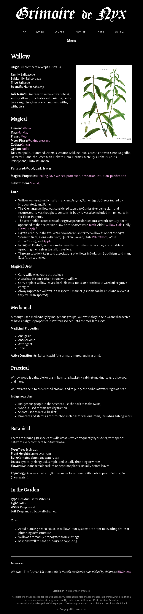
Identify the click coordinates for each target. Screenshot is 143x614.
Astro (40, 32)
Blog (23, 32)
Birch (92, 225)
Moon (24, 136)
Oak (119, 225)
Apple (31, 229)
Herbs (99, 32)
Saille (25, 149)
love (52, 176)
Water (27, 128)
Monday (22, 132)
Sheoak (35, 183)
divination (89, 176)
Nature (80, 32)
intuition (103, 176)
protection (73, 176)
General (60, 32)
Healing (42, 176)
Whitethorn (99, 237)
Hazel (22, 229)
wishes (60, 176)
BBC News (124, 572)
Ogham (119, 32)
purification (118, 176)
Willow (110, 225)
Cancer (25, 144)
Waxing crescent (39, 140)
